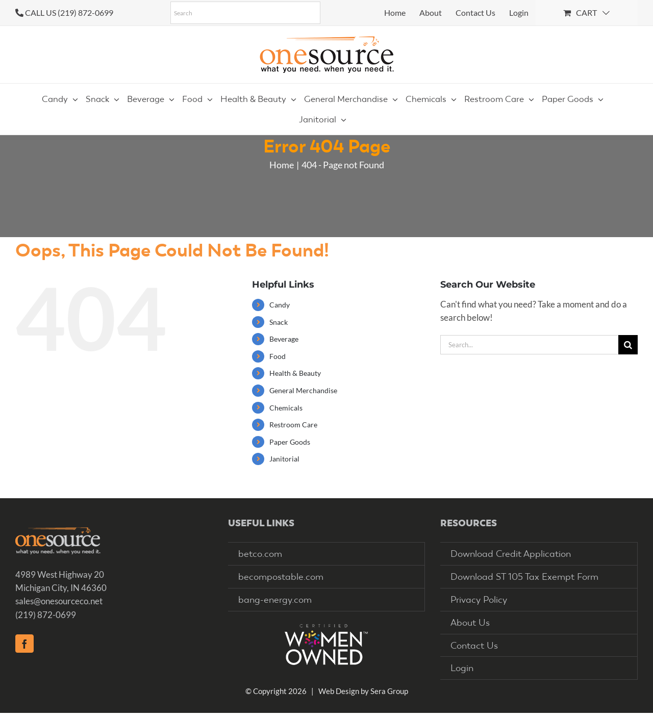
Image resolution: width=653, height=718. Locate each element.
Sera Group (389, 691)
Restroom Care (293, 424)
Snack (278, 322)
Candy (279, 304)
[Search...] (529, 344)
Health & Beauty (295, 373)
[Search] (628, 344)
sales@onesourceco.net (59, 601)
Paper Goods (289, 442)
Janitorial (284, 458)
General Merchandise (303, 390)
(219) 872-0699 (45, 614)
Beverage (283, 339)
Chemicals (286, 407)
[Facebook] (24, 643)
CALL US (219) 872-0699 (69, 12)
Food (277, 356)
